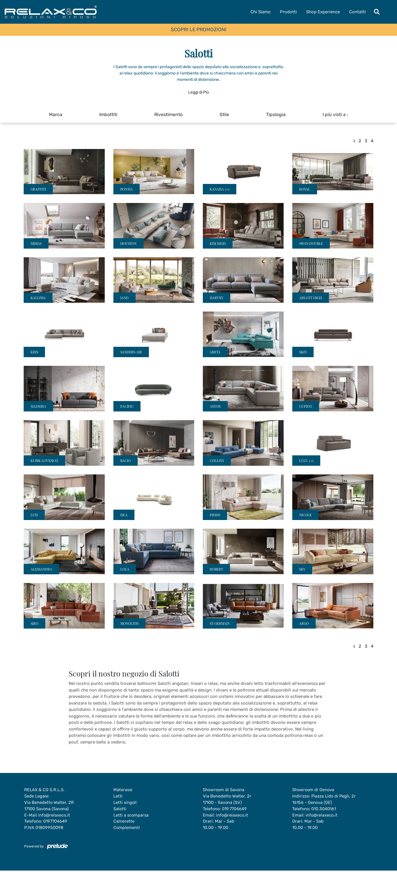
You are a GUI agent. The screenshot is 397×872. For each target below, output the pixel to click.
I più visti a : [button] (335, 114)
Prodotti (288, 11)
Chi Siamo (260, 11)
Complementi (126, 829)
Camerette (123, 822)
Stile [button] (224, 114)
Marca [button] (55, 114)
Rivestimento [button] (168, 114)
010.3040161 (325, 809)
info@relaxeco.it (54, 816)
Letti (118, 796)
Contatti (357, 11)
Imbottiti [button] (108, 114)
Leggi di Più (198, 92)
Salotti (120, 809)
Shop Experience (323, 11)
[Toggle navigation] (376, 12)
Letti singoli (125, 803)
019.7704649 (236, 809)
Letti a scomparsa (131, 816)
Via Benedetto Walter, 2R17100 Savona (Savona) (49, 806)
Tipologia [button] (276, 114)
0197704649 (56, 822)
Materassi (123, 790)
